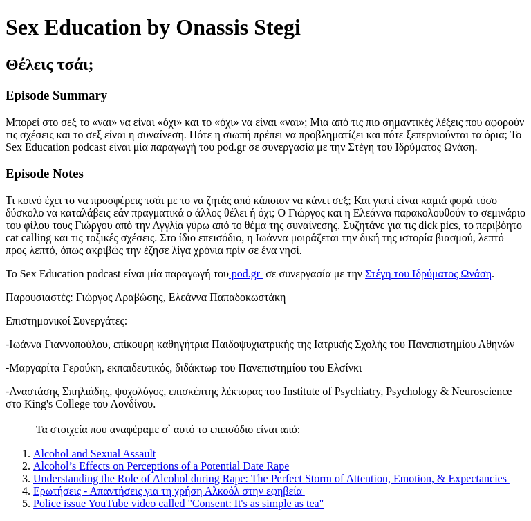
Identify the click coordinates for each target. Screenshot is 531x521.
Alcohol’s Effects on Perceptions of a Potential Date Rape (161, 466)
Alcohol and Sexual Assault (94, 453)
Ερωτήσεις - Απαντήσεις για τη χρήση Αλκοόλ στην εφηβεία (169, 491)
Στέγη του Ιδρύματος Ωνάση (428, 274)
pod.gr (246, 274)
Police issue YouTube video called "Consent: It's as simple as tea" (178, 503)
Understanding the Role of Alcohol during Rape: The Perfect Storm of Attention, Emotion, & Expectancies (271, 478)
